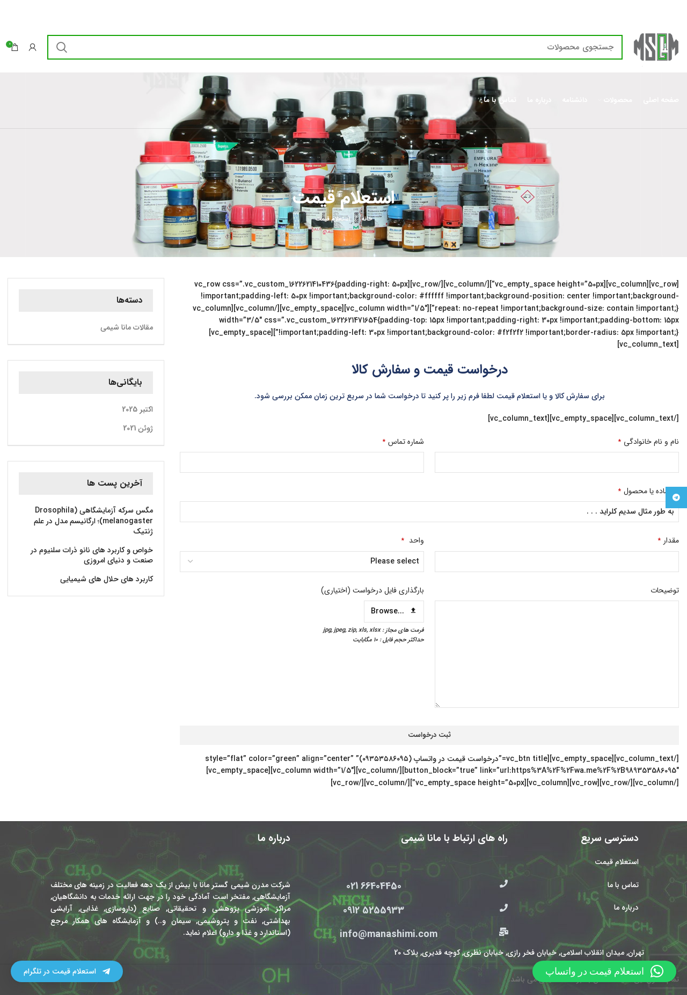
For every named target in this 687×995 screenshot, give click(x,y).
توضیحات (665, 590)
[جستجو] (335, 47)
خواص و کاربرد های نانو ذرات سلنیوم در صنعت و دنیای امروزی (92, 555)
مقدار (668, 540)
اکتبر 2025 (137, 410)
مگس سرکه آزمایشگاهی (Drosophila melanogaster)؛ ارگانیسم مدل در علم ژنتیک (93, 521)
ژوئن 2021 (138, 428)
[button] (604, 971)
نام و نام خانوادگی (648, 442)
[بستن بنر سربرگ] (13, 10)
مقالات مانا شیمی (126, 328)
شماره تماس (403, 442)
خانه (366, 219)
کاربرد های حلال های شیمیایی (106, 579)
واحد (412, 540)
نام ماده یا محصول (648, 491)
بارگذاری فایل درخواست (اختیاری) (372, 590)
